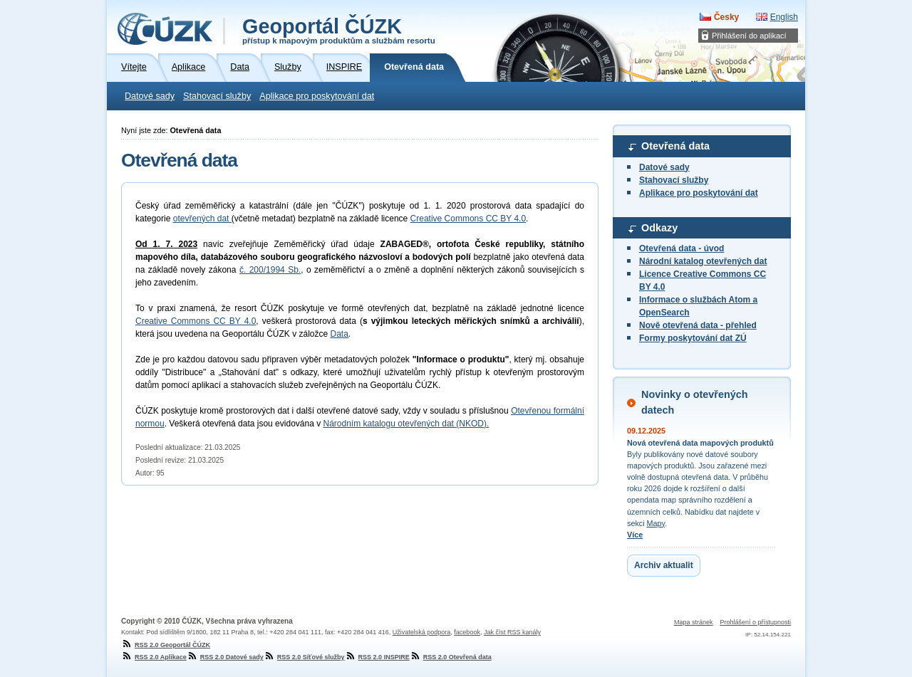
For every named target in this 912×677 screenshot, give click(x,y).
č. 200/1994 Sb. (270, 270)
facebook (467, 632)
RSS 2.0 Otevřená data (451, 657)
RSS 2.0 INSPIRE (377, 657)
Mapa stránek (693, 622)
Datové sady (150, 96)
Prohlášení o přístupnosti (755, 622)
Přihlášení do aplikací (749, 35)
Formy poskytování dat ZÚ (693, 338)
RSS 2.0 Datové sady (225, 657)
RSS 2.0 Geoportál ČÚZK (165, 645)
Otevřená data (675, 146)
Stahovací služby (217, 96)
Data (339, 334)
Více (635, 534)
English (784, 17)
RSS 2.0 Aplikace (154, 657)
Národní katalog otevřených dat (703, 261)
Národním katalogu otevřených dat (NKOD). (406, 424)
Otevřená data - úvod (681, 248)
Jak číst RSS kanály (512, 632)
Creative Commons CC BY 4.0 (468, 219)
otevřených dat (202, 219)
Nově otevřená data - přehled (698, 325)
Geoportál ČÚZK (338, 30)
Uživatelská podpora (422, 632)
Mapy (656, 523)
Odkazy (659, 227)
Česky (726, 17)
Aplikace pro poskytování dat (316, 96)
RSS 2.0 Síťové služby (304, 657)
